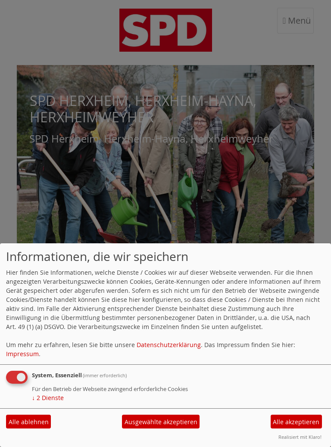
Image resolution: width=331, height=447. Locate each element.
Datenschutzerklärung (169, 345)
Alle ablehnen (29, 422)
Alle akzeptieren (296, 422)
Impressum (22, 354)
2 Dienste (48, 398)
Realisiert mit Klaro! (300, 437)
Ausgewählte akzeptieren (161, 422)
